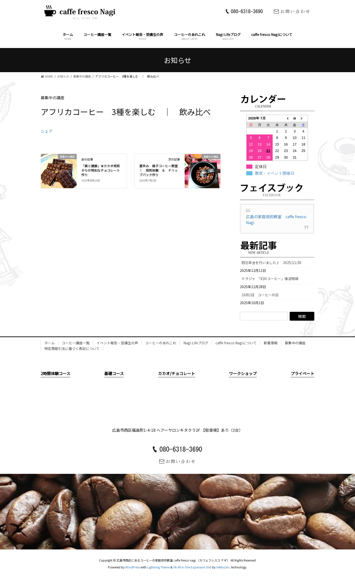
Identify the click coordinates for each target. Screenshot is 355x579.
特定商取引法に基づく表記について (72, 348)
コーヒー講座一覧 (75, 342)
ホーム (49, 342)
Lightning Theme (158, 567)
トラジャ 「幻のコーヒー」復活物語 (270, 278)
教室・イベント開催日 (274, 173)
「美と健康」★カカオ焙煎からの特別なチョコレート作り (100, 170)
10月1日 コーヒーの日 (262, 294)
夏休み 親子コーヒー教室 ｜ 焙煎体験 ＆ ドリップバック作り (160, 170)
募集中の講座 (295, 342)
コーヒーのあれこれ (160, 342)
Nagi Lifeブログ (195, 342)
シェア (47, 131)
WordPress (132, 567)
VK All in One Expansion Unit (192, 567)
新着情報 (271, 342)
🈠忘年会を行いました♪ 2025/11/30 (271, 262)
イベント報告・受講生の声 (117, 342)
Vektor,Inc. (223, 567)
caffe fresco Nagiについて (236, 342)
